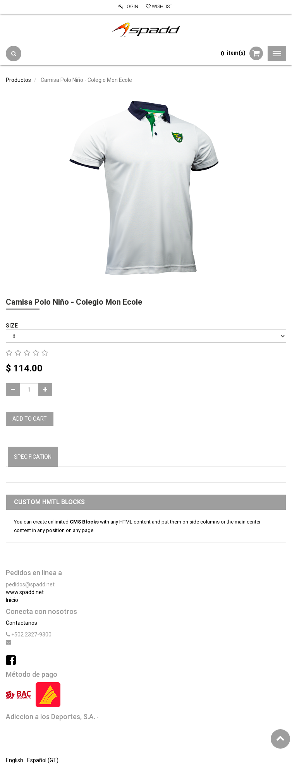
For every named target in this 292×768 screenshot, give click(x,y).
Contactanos (21, 623)
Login (128, 6)
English (14, 760)
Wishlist (159, 6)
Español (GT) (42, 760)
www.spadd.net (25, 592)
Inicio (12, 600)
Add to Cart (29, 419)
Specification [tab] (33, 457)
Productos (18, 80)
